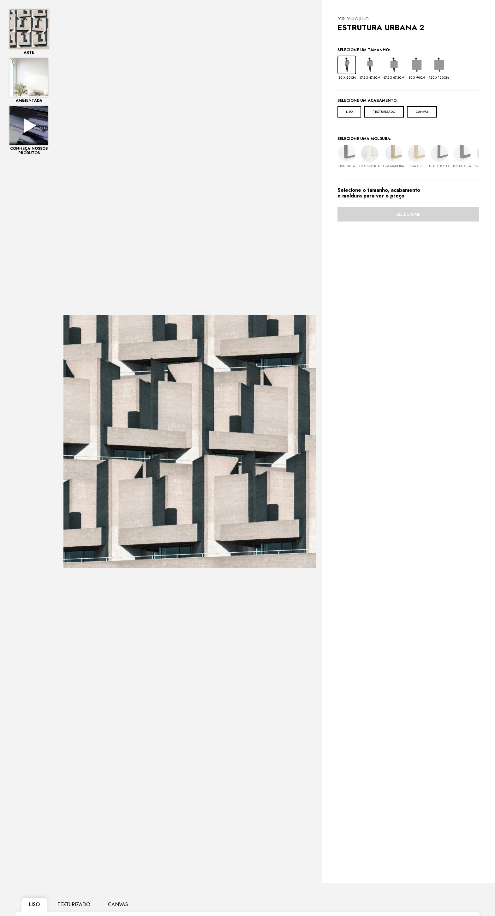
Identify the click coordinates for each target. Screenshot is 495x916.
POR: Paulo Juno (352, 19)
